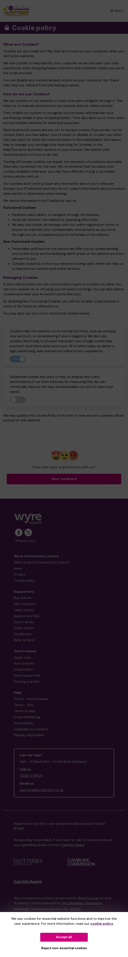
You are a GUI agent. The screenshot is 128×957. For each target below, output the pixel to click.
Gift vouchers (24, 604)
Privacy (19, 574)
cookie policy (101, 923)
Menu (117, 10)
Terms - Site (23, 705)
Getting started (26, 681)
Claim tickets (24, 610)
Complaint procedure (31, 729)
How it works (24, 622)
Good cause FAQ (27, 675)
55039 (75, 909)
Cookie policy (24, 580)
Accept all (64, 937)
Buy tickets (22, 598)
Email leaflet (23, 669)
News (18, 568)
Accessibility (24, 723)
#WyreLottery (25, 541)
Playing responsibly (29, 735)
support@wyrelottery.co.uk (42, 790)
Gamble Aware (73, 845)
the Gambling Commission (82, 903)
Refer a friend (24, 640)
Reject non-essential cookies (64, 948)
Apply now (22, 657)
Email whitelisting (27, 717)
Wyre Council (87, 898)
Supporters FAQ (26, 616)
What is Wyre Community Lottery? (41, 562)
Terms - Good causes (31, 699)
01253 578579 (31, 775)
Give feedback (64, 479)
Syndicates (23, 634)
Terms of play (24, 711)
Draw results (24, 628)
